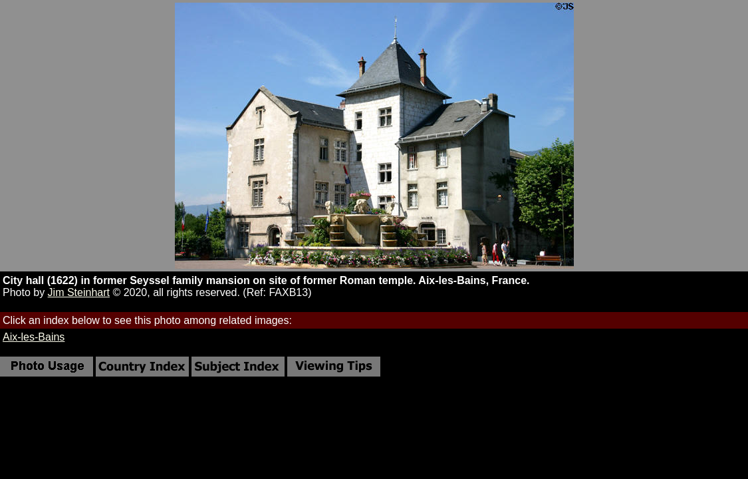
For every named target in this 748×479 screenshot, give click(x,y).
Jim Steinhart (79, 292)
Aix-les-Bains (33, 337)
